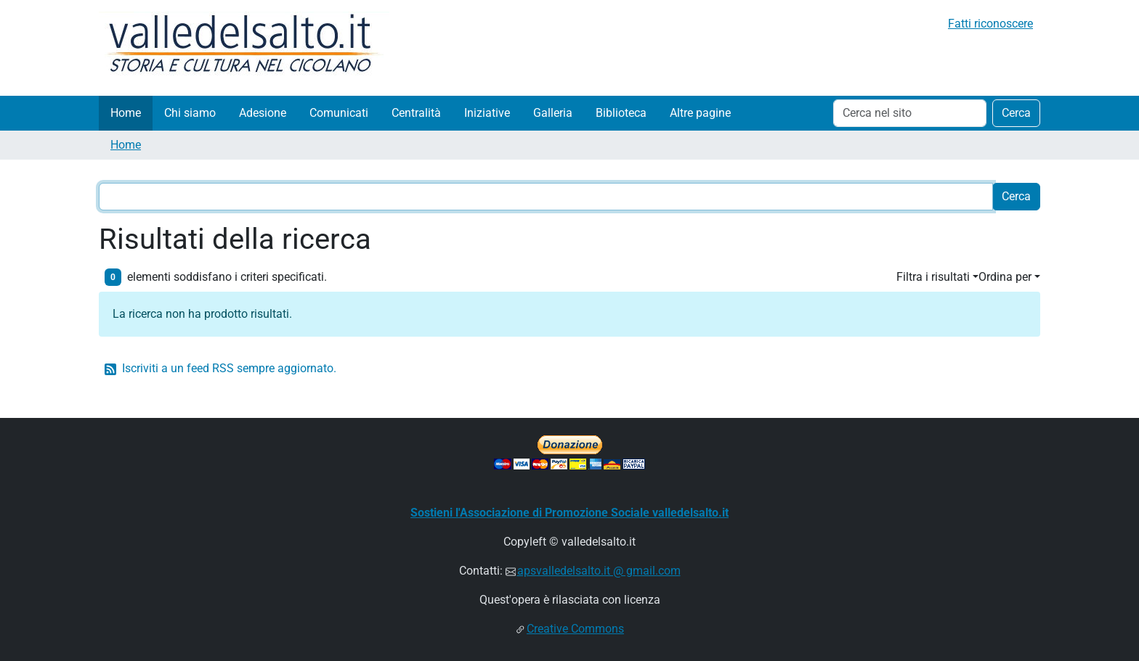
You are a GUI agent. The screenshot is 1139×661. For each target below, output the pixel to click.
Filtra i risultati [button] (933, 277)
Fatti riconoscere (990, 23)
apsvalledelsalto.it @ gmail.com (599, 571)
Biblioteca (621, 113)
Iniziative (487, 113)
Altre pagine (700, 113)
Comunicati (338, 113)
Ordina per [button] (1004, 277)
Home (125, 113)
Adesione (262, 113)
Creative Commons (575, 629)
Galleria (552, 113)
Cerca (1016, 113)
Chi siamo (190, 113)
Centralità (416, 113)
